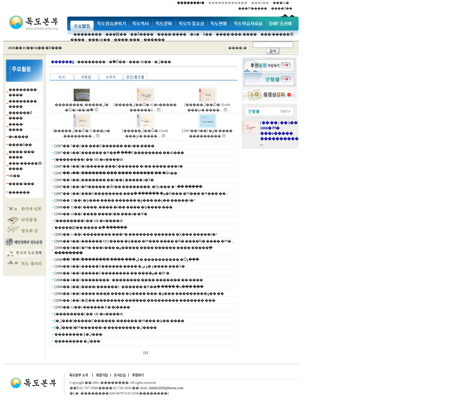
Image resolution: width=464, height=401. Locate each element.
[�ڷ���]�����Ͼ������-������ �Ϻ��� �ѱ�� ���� (119, 321)
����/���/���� (236, 34)
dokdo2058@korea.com (166, 388)
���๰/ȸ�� (99, 40)
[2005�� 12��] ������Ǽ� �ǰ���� (92, 307)
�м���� (19, 137)
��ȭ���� (142, 34)
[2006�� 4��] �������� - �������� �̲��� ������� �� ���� (128, 280)
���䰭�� (116, 34)
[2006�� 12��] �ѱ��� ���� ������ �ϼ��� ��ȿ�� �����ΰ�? (124, 200)
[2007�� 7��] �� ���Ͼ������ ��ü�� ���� (104, 146)
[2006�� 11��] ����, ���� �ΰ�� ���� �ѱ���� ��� (113, 207)
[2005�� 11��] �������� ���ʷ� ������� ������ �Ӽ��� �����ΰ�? (136, 234)
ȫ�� (207, 34)
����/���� (171, 34)
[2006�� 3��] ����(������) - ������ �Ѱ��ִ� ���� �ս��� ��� (129, 287)
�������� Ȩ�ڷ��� (78, 334)
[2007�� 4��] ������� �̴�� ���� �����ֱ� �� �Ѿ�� (115, 173)
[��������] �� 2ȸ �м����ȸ (88, 221)
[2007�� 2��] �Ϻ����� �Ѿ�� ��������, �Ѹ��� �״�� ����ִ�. (128, 187)
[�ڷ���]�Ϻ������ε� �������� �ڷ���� (105, 328)
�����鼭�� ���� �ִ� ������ (90, 228)
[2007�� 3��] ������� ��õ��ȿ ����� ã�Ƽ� (104, 180)
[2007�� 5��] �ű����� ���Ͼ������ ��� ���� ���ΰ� (118, 166)
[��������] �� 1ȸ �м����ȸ (88, 314)
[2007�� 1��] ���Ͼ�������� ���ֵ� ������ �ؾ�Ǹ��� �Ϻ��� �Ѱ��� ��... (141, 193)
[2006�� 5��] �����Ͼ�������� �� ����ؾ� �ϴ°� (112, 273)
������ (154, 40)
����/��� (127, 40)
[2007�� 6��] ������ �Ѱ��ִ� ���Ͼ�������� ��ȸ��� (119, 153)
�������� (87, 34)
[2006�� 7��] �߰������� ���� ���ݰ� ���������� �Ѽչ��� (126, 259)
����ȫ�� (20, 145)
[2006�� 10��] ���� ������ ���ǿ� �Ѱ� (100, 214)
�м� (194, 34)
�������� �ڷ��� (77, 341)
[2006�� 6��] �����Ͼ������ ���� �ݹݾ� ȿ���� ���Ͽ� (119, 266)
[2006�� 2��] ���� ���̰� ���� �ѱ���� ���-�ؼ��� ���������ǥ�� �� (139, 294)
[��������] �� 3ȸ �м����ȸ (88, 159)
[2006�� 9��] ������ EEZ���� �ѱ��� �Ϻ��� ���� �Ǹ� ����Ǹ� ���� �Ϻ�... (144, 241)
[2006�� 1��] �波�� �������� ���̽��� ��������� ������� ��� (134, 300)
